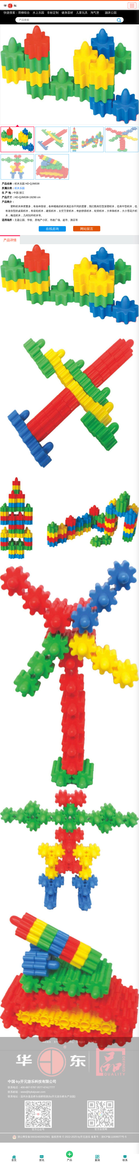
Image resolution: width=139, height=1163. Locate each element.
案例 (97, 1159)
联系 (125, 1159)
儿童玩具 (82, 12)
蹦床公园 (111, 12)
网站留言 (86, 229)
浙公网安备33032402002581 (34, 1131)
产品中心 (69, 1036)
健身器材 (67, 12)
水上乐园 (38, 12)
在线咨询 (52, 229)
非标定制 (53, 12)
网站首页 (46, 1036)
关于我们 (58, 1036)
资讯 (41, 1159)
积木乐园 (19, 188)
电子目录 (92, 1036)
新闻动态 (81, 1036)
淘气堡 (94, 12)
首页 (13, 1159)
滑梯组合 (24, 12)
